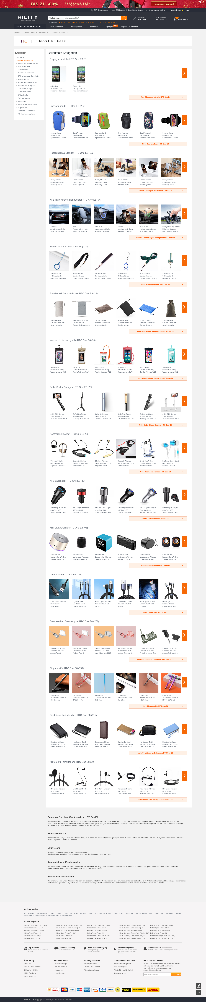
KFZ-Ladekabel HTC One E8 (65, 481)
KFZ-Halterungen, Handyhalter (28, 76)
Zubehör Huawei (56, 913)
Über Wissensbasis (61, 967)
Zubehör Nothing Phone (143, 913)
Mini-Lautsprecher (24, 98)
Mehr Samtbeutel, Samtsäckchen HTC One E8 (160, 331)
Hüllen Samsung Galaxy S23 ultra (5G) (69, 925)
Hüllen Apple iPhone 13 (158, 933)
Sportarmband (23, 70)
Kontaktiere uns (59, 973)
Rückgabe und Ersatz (91, 970)
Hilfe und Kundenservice (32, 967)
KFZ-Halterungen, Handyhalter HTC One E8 (73, 199)
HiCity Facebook (30, 973)
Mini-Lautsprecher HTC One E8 (66, 527)
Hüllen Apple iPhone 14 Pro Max (98, 925)
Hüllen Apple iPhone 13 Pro (160, 928)
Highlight (109, 27)
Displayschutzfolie (24, 67)
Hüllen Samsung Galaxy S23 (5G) (67, 930)
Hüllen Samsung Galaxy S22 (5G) (131, 930)
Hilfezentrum (58, 970)
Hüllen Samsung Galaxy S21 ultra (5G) (132, 938)
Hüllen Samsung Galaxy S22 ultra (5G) (132, 925)
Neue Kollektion (56, 27)
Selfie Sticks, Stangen (25, 89)
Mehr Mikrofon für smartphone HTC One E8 (160, 800)
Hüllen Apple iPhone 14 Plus (97, 930)
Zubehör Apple (29, 913)
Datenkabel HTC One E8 (63, 574)
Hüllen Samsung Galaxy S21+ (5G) (162, 936)
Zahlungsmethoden (90, 964)
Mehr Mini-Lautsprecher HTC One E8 (162, 566)
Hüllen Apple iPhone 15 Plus (34, 930)
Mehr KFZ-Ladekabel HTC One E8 (162, 519)
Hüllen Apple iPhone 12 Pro (97, 938)
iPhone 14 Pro (64, 22)
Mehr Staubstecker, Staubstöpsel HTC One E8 (160, 659)
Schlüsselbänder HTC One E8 (65, 246)
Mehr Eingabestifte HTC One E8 (163, 706)
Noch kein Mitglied (120, 967)
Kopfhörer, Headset (24, 92)
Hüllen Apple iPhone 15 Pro (33, 928)
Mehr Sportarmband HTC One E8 (162, 144)
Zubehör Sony (81, 913)
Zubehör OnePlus (66, 916)
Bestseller (94, 27)
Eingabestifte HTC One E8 (64, 668)
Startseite (17, 33)
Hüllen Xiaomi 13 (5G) (32, 938)
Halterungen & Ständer (26, 73)
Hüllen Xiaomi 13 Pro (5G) (33, 936)
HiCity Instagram (30, 976)
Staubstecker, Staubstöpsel (27, 104)
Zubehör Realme (105, 913)
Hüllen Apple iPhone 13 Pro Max (161, 925)
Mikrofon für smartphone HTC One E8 (70, 762)
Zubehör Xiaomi (69, 913)
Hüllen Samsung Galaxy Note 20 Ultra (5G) (134, 933)
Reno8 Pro (111, 22)
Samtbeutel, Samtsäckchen (27, 82)
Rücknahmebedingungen (122, 964)
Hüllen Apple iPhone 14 (95, 933)
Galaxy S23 (92, 22)
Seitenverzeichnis (120, 973)
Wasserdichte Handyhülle (26, 85)
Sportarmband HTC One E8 (64, 106)
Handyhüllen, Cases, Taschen (28, 63)
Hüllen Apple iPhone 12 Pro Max (98, 936)
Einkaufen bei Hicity (31, 970)
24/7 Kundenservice (101, 10)
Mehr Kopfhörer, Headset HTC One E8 (161, 472)
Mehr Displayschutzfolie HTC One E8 (161, 97)
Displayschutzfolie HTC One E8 (66, 59)
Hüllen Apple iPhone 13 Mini (160, 930)
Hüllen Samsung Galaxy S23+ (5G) (68, 928)
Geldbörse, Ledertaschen (26, 111)
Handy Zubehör (29, 33)
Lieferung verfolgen (61, 964)
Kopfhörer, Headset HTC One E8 (67, 434)
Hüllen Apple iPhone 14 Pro (97, 928)
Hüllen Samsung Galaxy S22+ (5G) (131, 928)
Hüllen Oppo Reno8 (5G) (64, 936)
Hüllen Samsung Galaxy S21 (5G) (162, 938)
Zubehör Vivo (129, 913)
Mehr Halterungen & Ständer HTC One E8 (161, 191)
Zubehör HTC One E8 (25, 60)
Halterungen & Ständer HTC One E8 (69, 153)
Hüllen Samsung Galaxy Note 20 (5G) (132, 936)
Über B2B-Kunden (118, 10)
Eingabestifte (22, 108)
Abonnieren (176, 974)
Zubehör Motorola (52, 916)
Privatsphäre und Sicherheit (123, 970)
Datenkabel (22, 101)
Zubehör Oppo (93, 913)
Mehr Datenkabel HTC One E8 (163, 612)
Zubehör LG (169, 913)
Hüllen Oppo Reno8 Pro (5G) (66, 933)
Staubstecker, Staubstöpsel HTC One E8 (71, 621)
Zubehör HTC (43, 33)
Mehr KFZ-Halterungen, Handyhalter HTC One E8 (159, 238)
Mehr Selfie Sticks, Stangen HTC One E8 (161, 425)
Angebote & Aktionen (129, 27)
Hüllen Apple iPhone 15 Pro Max (35, 925)
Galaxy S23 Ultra (79, 22)
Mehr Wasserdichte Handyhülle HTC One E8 (160, 378)
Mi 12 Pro (103, 22)
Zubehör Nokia (118, 913)
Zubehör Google (39, 916)
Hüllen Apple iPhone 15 (32, 933)
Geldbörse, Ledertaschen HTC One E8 (70, 715)
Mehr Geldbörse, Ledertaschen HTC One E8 (160, 753)
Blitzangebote (76, 27)
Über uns (27, 964)
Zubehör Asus (158, 913)
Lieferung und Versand (92, 967)
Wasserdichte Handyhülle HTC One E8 (70, 340)
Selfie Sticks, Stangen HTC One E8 (68, 387)
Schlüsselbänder (23, 79)
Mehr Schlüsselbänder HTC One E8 (162, 284)
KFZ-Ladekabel (23, 95)
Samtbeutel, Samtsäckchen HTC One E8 (71, 293)
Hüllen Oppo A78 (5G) (63, 938)
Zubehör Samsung (42, 913)
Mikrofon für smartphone (26, 114)
